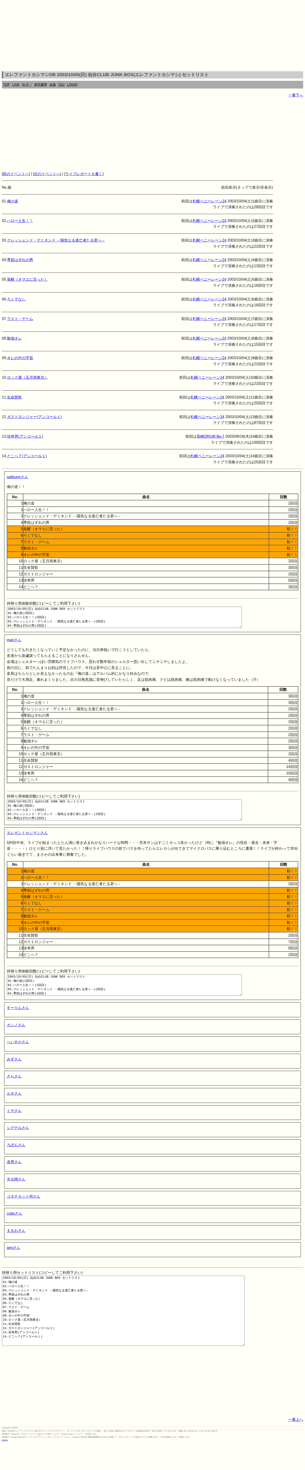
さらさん (14, 1089)
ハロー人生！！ (20, 221)
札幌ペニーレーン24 (209, 201)
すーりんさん (18, 1020)
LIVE (15, 84)
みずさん (14, 1072)
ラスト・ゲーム (20, 319)
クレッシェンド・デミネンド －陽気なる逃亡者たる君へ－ (56, 240)
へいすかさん (18, 1055)
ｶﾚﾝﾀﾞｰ (27, 84)
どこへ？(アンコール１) (27, 456)
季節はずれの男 (20, 260)
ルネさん (14, 1106)
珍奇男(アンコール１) (25, 436)
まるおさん (16, 1243)
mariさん (14, 644)
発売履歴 (40, 84)
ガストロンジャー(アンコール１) (34, 417)
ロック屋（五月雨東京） (27, 377)
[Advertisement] (152, 36)
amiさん (13, 1260)
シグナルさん (18, 1140)
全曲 (52, 84)
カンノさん (16, 1038)
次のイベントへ (47, 174)
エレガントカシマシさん (27, 841)
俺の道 (12, 201)
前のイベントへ (16, 174)
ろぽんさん (16, 1158)
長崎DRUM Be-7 (210, 436)
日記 (61, 84)
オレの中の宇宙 (20, 358)
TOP (6, 84)
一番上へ (295, 1446)
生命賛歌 (14, 397)
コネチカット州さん (23, 1209)
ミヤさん (14, 1123)
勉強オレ (14, 338)
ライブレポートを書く (84, 174)
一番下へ (295, 95)
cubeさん (14, 1226)
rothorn (5, 1467)
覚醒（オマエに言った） (27, 279)
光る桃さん (16, 1192)
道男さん (14, 1175)
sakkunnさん (17, 477)
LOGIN (72, 84)
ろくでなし (16, 299)
